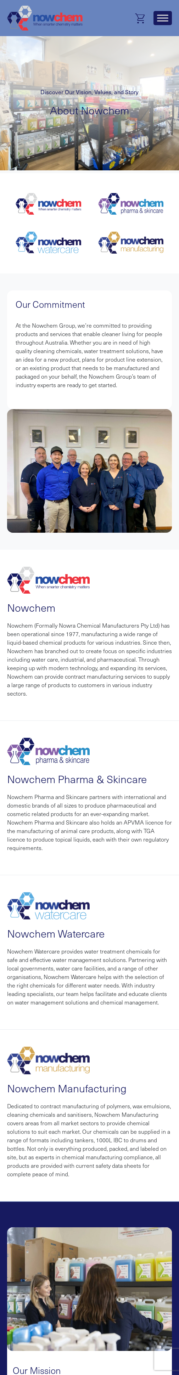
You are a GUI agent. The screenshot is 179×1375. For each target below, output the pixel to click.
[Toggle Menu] (162, 18)
